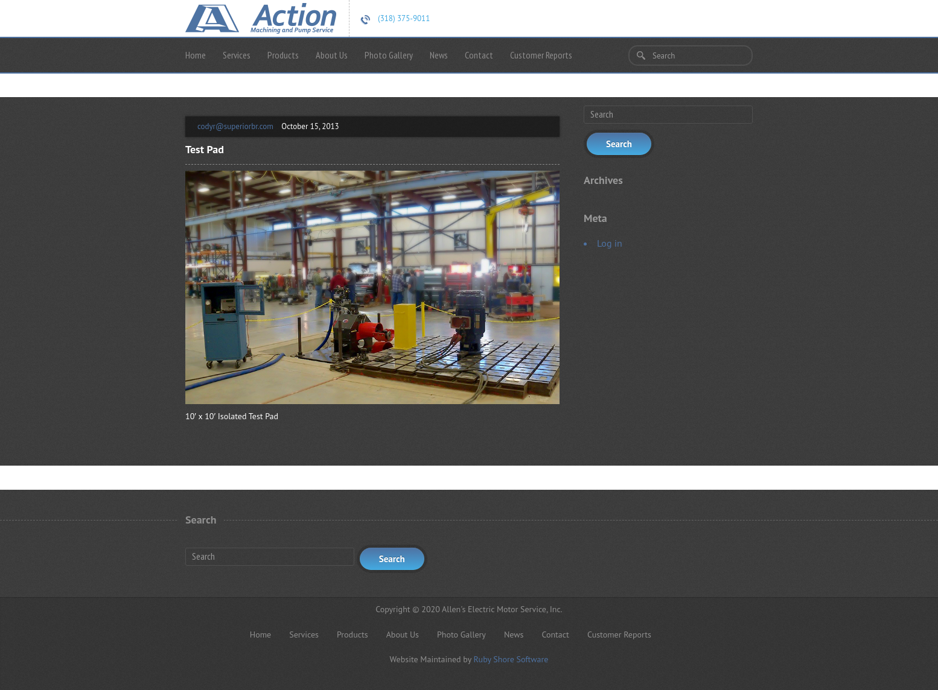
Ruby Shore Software (510, 659)
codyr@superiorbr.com (235, 126)
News (439, 55)
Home (195, 55)
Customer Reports (541, 55)
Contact (479, 55)
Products (283, 55)
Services (236, 55)
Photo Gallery (389, 55)
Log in (609, 243)
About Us (332, 55)
